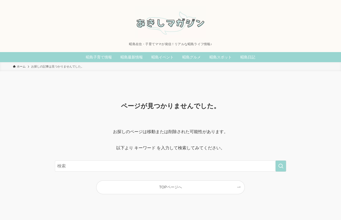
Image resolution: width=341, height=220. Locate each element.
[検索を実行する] (280, 166)
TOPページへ (170, 187)
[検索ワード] (170, 166)
